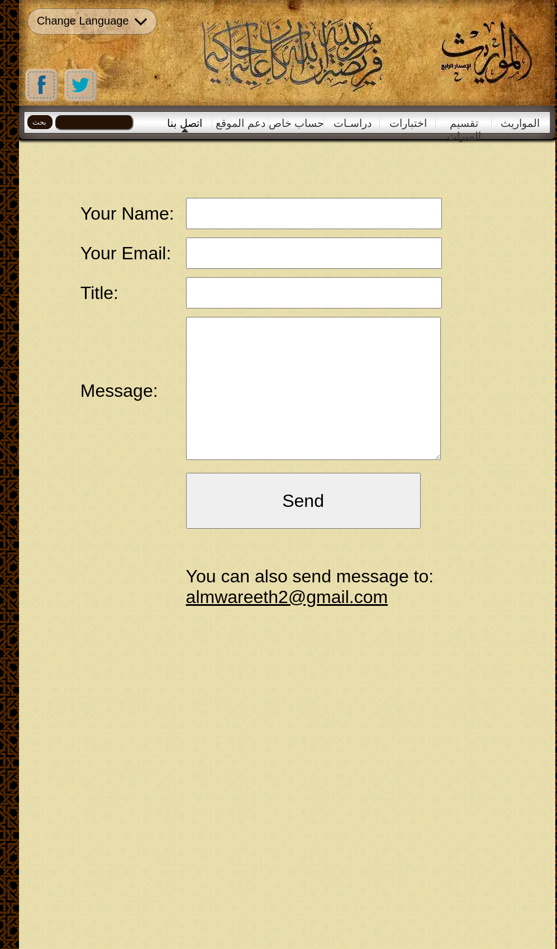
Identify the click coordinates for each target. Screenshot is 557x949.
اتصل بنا (184, 123)
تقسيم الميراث (464, 125)
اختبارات (408, 123)
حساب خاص (296, 123)
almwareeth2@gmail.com (287, 597)
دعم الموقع (240, 123)
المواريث (520, 123)
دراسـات (353, 123)
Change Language (92, 21)
